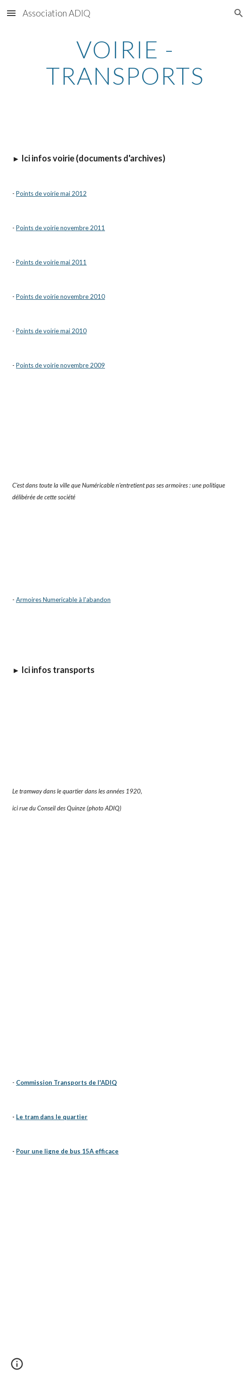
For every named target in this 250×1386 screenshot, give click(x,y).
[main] (125, 62)
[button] (11, 13)
